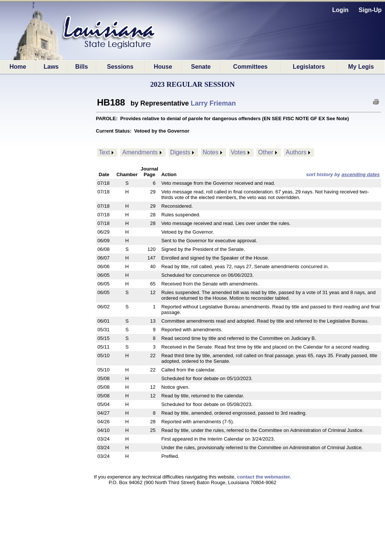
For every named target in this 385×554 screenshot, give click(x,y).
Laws (51, 66)
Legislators (309, 66)
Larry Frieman (213, 103)
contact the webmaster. (264, 477)
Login (340, 10)
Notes (210, 152)
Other (265, 152)
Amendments (140, 152)
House (163, 66)
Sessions (120, 66)
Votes (238, 152)
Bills (81, 66)
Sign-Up (370, 10)
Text (104, 152)
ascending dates (360, 174)
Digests (180, 152)
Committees (250, 66)
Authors (296, 152)
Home (17, 66)
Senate (201, 66)
